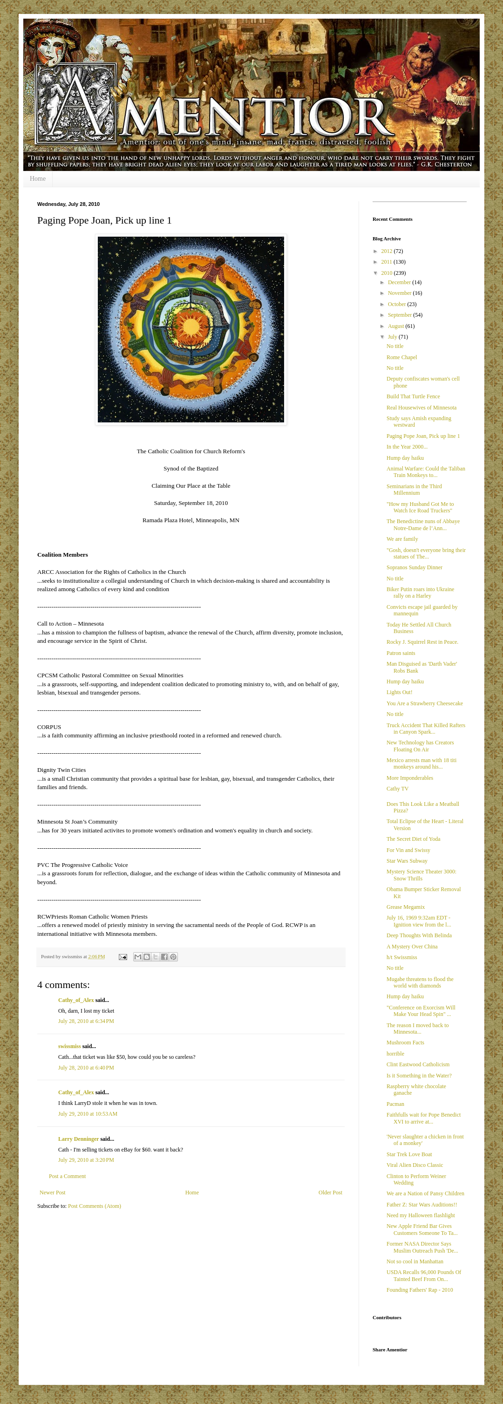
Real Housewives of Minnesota (421, 407)
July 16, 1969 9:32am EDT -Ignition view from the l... (419, 920)
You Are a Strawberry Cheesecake (425, 703)
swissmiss (69, 1046)
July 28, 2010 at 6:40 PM (86, 1067)
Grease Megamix (406, 907)
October (398, 304)
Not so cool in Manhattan (415, 1261)
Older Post (330, 1192)
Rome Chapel (402, 357)
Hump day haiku (405, 458)
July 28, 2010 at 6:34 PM (86, 1021)
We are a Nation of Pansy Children (425, 1193)
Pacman (395, 1104)
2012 (387, 251)
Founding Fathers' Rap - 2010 (420, 1290)
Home (38, 178)
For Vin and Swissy (408, 850)
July (393, 337)
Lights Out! (400, 692)
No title (395, 346)
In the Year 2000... (407, 446)
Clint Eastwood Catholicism (418, 1064)
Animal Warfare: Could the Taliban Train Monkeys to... (426, 471)
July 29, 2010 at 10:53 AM (87, 1114)
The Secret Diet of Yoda (414, 839)
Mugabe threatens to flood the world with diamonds (420, 982)
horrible (395, 1053)
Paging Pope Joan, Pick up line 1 (423, 436)
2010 (387, 273)
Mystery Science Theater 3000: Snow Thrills (421, 874)
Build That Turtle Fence (413, 396)
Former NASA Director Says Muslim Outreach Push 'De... (422, 1247)
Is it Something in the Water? (419, 1075)
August (397, 326)
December (400, 282)
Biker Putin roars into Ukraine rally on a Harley (420, 592)
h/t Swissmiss (402, 957)
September (400, 315)
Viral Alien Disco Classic (415, 1165)
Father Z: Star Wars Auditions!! (422, 1204)
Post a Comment (67, 1176)
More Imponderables (410, 778)
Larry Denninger (78, 1139)
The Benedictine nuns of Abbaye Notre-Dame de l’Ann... (423, 524)
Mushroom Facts (405, 1042)
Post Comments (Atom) (94, 1206)
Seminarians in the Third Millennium (414, 489)
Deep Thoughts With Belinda (419, 935)
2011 (387, 262)
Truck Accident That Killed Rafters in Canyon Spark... (426, 728)
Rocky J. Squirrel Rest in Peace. (422, 642)
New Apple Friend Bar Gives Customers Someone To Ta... (422, 1229)
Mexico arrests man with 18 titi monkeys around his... (421, 763)
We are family (402, 539)
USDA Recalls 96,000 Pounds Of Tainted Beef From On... (424, 1275)
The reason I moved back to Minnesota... (418, 1028)
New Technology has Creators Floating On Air (420, 745)
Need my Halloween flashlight (421, 1215)
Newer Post (53, 1192)
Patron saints (401, 653)
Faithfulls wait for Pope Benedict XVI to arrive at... (424, 1118)
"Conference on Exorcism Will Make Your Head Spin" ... (421, 1010)
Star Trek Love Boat (409, 1154)
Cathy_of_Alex (76, 1000)
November (400, 293)
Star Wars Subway (407, 861)
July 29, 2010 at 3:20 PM (86, 1160)
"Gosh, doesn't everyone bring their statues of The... (426, 553)
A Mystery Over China (412, 946)
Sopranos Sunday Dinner (414, 567)
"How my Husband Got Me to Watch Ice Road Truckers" (420, 507)
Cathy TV (397, 788)
